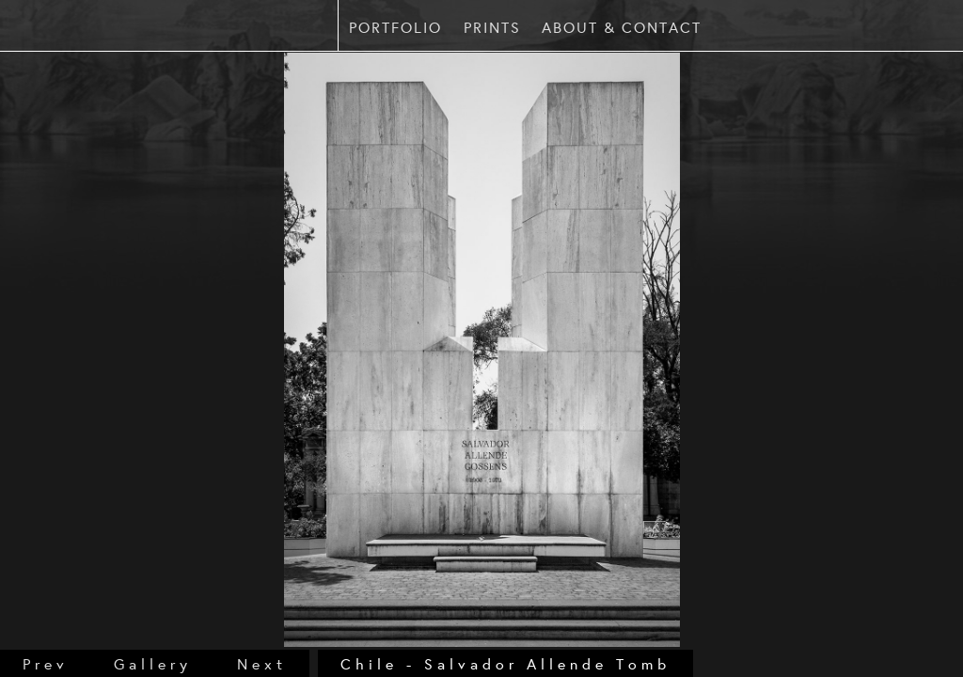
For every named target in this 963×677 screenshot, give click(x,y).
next (262, 663)
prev (46, 663)
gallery (153, 663)
